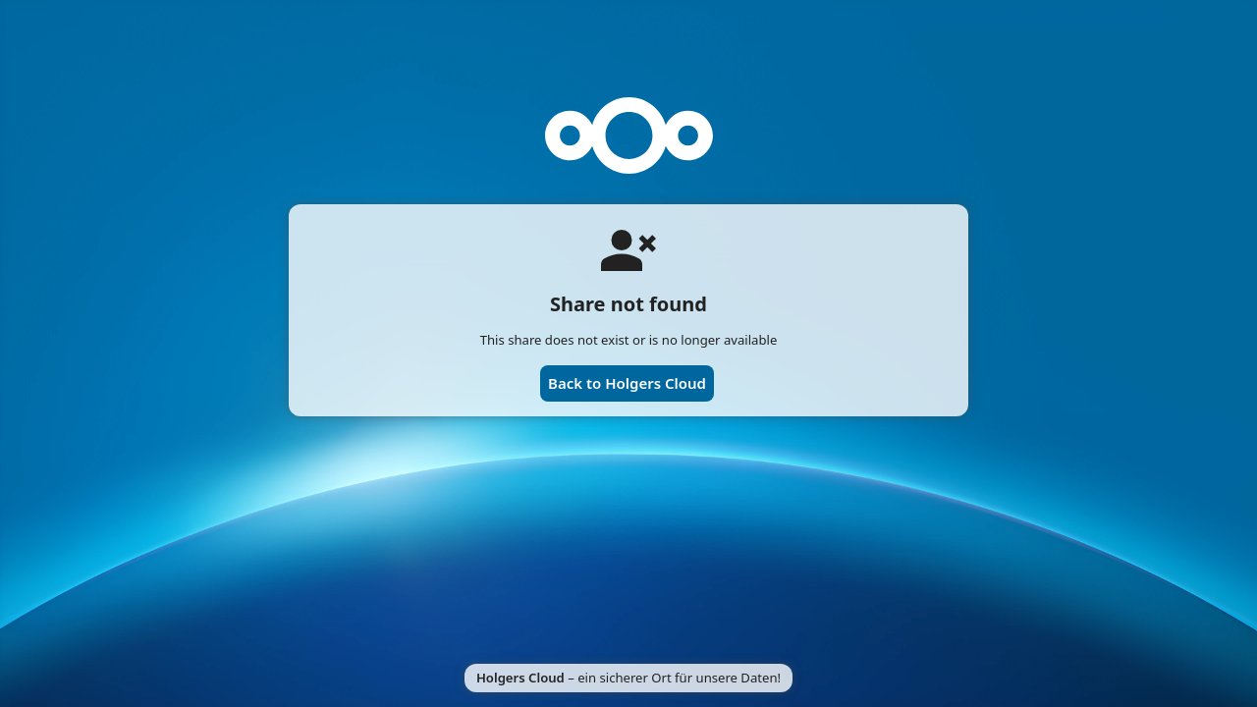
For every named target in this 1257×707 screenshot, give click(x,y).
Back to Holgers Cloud (627, 383)
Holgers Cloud (520, 677)
